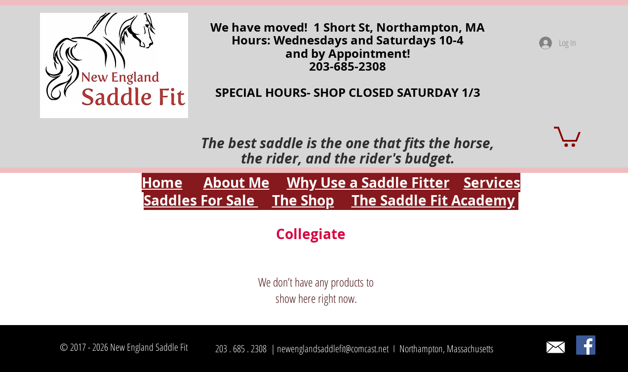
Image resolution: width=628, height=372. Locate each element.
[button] (567, 135)
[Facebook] (585, 345)
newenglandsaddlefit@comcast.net (333, 348)
